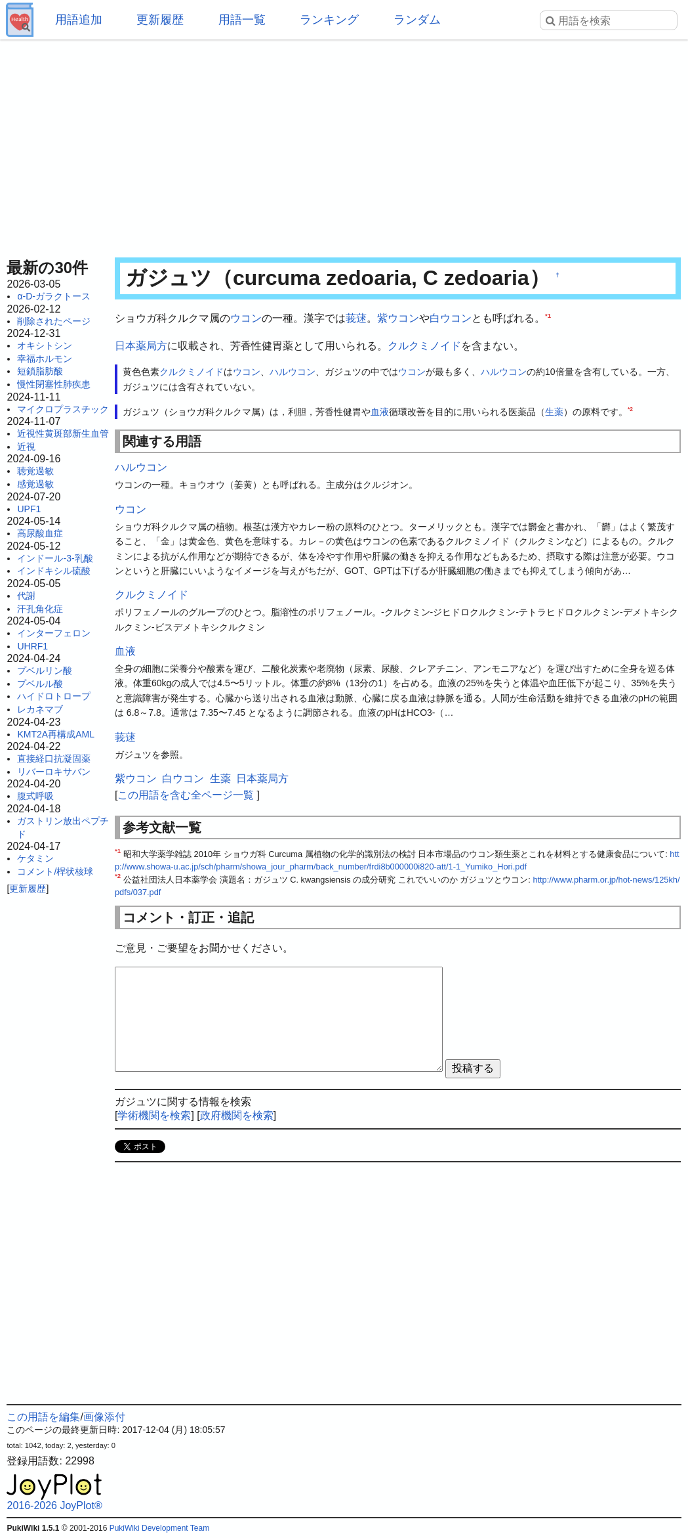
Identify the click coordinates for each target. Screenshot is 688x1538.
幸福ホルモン (44, 358)
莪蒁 (356, 318)
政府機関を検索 (236, 1115)
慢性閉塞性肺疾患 (54, 384)
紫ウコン (398, 318)
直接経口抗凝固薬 (54, 758)
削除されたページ (54, 321)
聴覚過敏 (35, 471)
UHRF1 (32, 646)
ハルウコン (292, 371)
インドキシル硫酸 (54, 570)
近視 (26, 446)
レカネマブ (40, 709)
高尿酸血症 (40, 533)
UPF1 (29, 509)
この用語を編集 (43, 1416)
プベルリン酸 (44, 670)
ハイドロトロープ (54, 696)
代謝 (26, 595)
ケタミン (35, 858)
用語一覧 (242, 19)
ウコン (246, 318)
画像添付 (104, 1416)
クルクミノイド (424, 345)
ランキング (329, 19)
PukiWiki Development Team (160, 1528)
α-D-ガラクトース (54, 296)
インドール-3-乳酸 (54, 558)
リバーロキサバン (54, 771)
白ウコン (451, 318)
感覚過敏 (35, 484)
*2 (630, 409)
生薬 (554, 411)
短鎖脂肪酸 (40, 371)
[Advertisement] (344, 144)
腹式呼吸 (35, 796)
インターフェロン (54, 633)
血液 (380, 411)
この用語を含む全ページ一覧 (185, 795)
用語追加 (78, 19)
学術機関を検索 (154, 1115)
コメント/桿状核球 (55, 871)
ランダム (417, 19)
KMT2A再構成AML (55, 734)
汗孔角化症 (40, 609)
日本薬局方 (141, 345)
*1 (548, 315)
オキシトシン (44, 345)
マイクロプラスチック (63, 409)
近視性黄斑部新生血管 (63, 433)
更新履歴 (160, 19)
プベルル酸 (40, 683)
